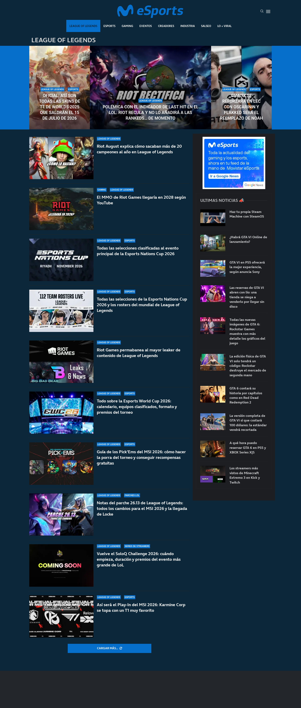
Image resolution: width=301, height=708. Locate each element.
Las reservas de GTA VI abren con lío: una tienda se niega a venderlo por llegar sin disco (247, 297)
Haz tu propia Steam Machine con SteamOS (247, 214)
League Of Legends (83, 26)
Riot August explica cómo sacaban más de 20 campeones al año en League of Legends (139, 149)
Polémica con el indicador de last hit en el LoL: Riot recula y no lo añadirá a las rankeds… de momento (150, 112)
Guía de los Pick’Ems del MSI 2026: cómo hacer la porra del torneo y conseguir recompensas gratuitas (141, 458)
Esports (109, 26)
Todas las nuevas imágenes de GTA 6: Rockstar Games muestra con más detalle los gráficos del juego (247, 331)
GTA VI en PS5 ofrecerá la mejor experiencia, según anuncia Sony (247, 267)
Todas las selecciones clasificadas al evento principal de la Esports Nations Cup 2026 (138, 251)
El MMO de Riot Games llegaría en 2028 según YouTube (141, 200)
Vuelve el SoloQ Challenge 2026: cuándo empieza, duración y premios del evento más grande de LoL (139, 563)
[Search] (262, 11)
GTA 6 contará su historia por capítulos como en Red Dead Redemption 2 (246, 395)
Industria (187, 26)
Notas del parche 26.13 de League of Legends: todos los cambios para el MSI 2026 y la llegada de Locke (142, 514)
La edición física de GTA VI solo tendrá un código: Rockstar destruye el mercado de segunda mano (248, 365)
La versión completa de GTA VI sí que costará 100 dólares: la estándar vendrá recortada (248, 422)
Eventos (145, 26)
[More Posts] (109, 648)
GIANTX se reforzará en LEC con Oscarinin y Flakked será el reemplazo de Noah (241, 107)
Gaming (127, 26)
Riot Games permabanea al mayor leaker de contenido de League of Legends (138, 352)
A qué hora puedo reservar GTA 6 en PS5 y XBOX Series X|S (248, 447)
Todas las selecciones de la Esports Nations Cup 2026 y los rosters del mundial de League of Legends (142, 304)
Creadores (166, 26)
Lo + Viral (224, 26)
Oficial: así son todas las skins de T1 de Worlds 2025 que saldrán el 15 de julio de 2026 (59, 107)
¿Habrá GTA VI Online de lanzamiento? (248, 239)
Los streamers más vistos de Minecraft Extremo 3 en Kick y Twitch (245, 475)
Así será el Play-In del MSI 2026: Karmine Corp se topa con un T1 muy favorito (141, 610)
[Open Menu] (268, 11)
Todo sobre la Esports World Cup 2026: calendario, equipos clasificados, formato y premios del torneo (137, 406)
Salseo (206, 26)
